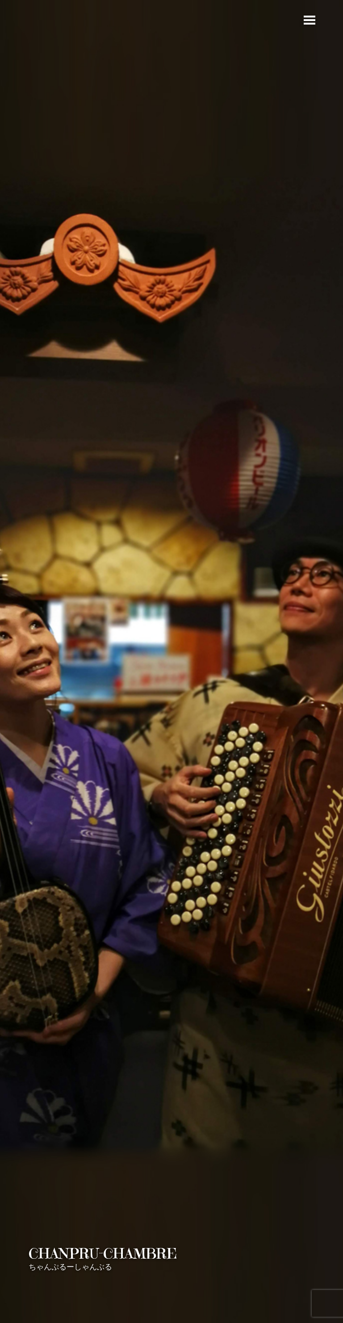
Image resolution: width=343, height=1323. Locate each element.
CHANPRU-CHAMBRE (103, 1253)
